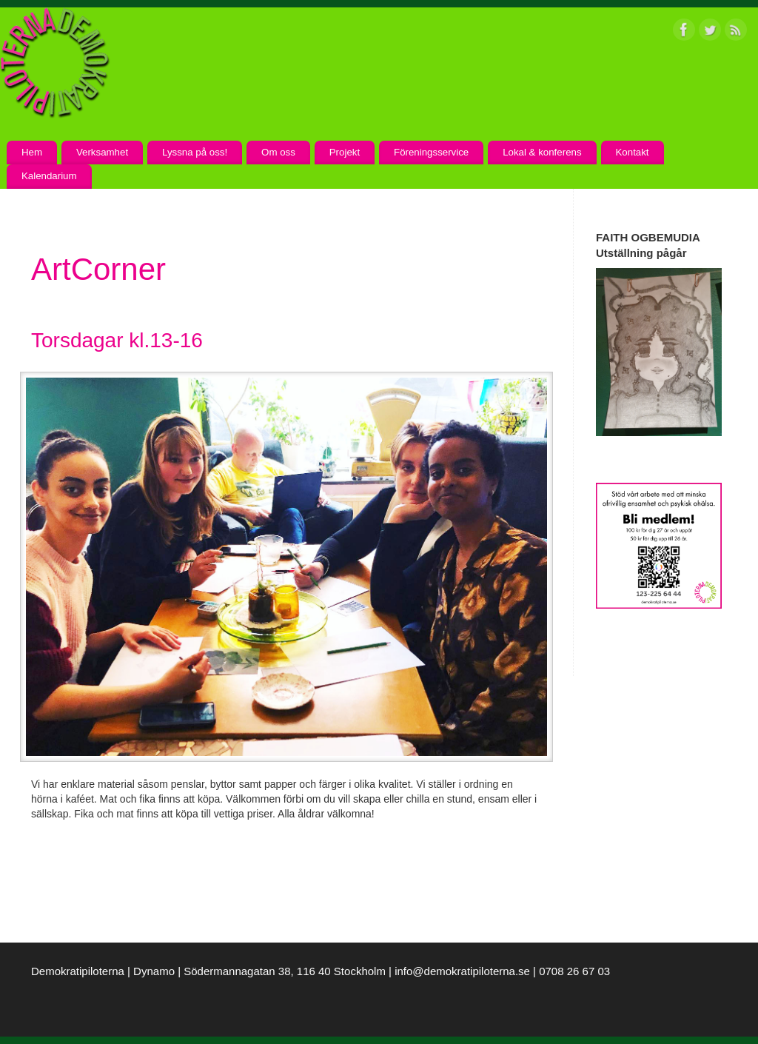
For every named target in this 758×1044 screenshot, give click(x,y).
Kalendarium (49, 175)
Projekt (344, 152)
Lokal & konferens (542, 152)
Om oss (278, 152)
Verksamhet (102, 152)
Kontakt (631, 152)
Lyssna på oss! (194, 152)
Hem (31, 152)
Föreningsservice (431, 152)
